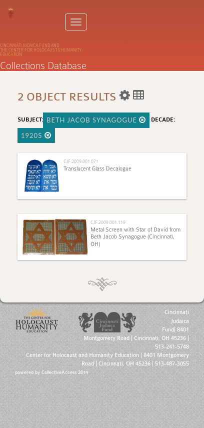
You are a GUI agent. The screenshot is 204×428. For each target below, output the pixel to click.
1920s (36, 136)
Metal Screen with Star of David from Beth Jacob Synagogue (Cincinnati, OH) (135, 237)
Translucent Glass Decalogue (98, 169)
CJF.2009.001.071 (81, 161)
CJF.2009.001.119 (108, 222)
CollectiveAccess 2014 (65, 373)
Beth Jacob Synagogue (96, 120)
